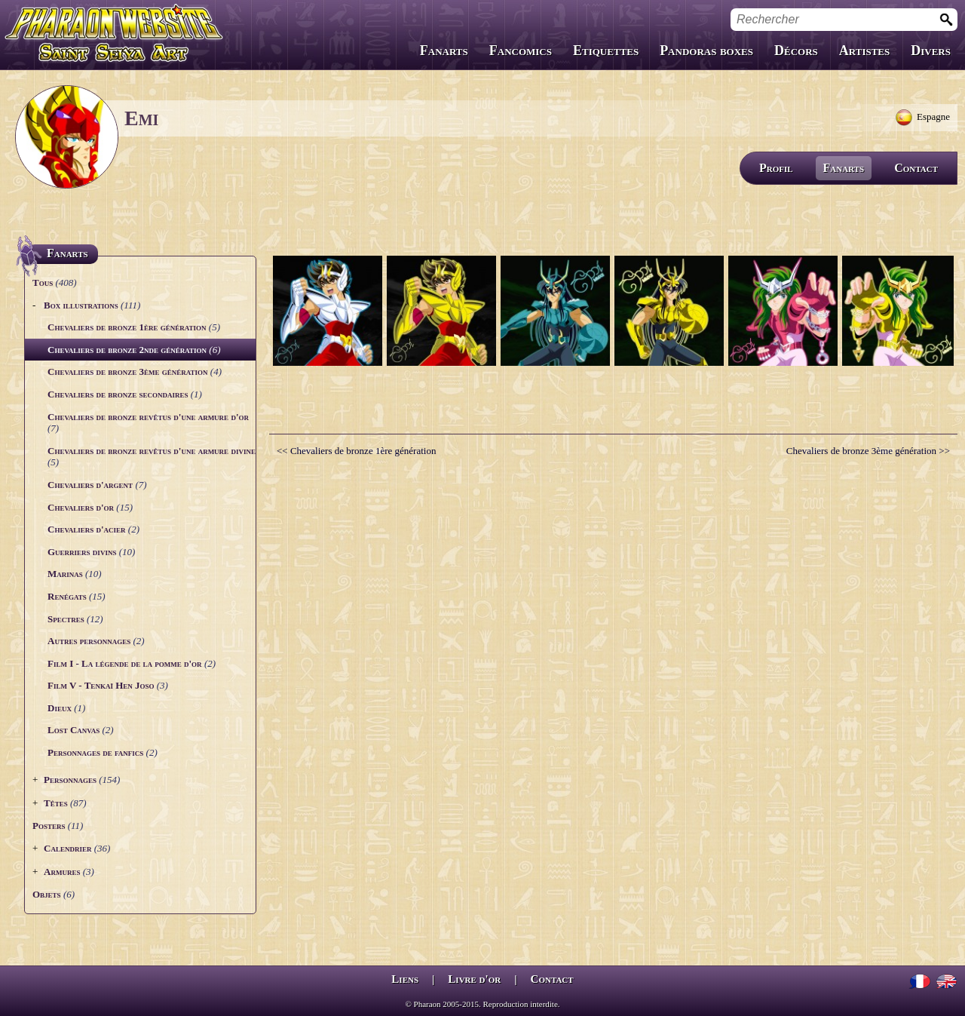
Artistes (864, 50)
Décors (796, 50)
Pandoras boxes (706, 50)
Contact (916, 167)
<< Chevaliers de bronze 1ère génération (356, 451)
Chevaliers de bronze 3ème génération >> (868, 451)
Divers (931, 50)
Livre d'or (474, 979)
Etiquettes (606, 50)
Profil (776, 167)
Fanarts (444, 50)
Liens (404, 979)
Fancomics (520, 50)
